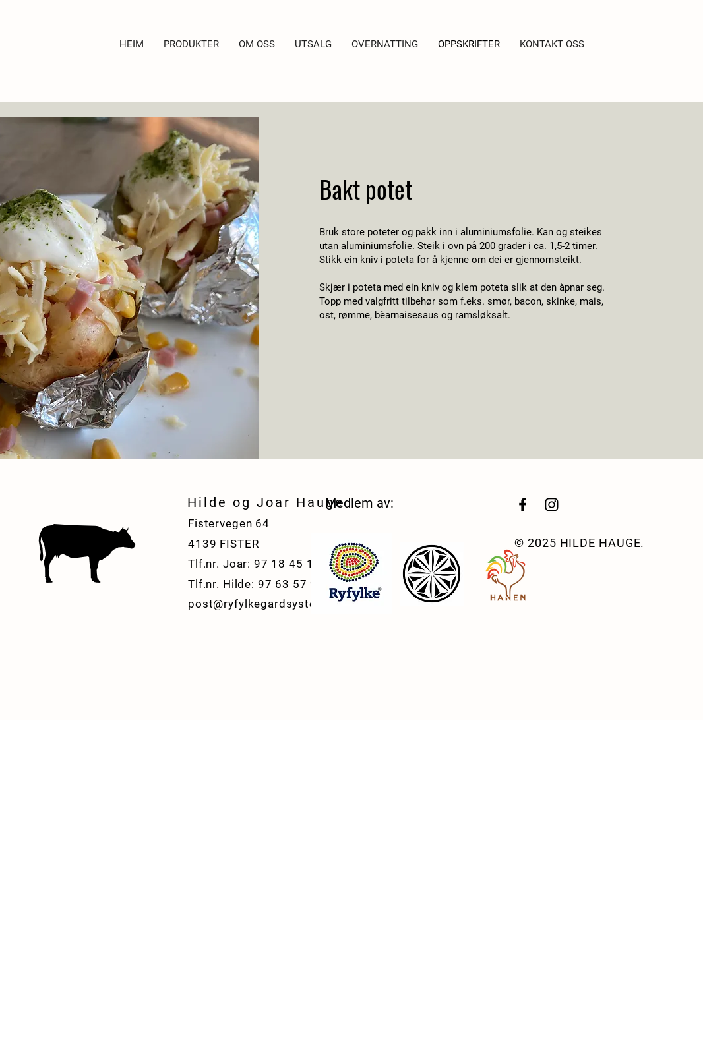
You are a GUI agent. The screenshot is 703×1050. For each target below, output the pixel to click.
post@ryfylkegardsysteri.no (264, 603)
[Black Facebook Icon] (523, 504)
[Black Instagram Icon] (552, 504)
